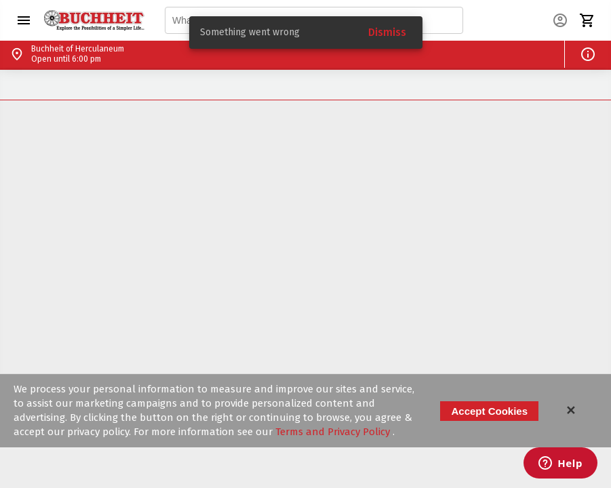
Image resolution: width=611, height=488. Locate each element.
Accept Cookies (489, 411)
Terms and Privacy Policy (334, 432)
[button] (23, 20)
